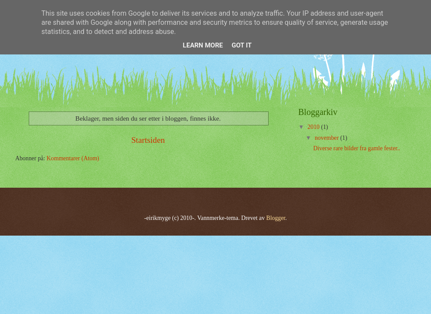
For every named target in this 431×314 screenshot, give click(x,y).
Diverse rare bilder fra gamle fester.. (356, 148)
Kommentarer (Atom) (73, 158)
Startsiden (148, 140)
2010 (314, 127)
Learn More (203, 45)
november (327, 138)
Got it (242, 45)
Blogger (276, 218)
